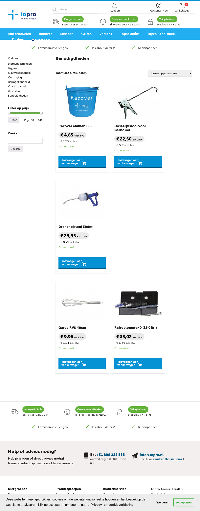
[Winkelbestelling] (170, 73)
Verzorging (15, 77)
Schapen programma (22, 444)
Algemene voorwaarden (119, 390)
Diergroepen (17, 368)
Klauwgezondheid (19, 73)
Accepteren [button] (183, 502)
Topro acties (129, 34)
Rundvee (45, 34)
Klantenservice (114, 368)
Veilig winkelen (113, 385)
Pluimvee (14, 418)
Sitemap (108, 413)
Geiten (86, 34)
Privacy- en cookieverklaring (123, 396)
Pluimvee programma (23, 455)
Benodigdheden (18, 95)
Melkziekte (63, 396)
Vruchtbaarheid (17, 86)
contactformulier (167, 338)
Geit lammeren (18, 402)
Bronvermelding (114, 407)
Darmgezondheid (19, 82)
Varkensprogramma (21, 449)
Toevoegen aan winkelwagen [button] (72, 151)
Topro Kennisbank (161, 34)
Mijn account (112, 379)
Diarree (61, 379)
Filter (14, 119)
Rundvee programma (22, 438)
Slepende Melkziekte (69, 402)
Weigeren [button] (163, 502)
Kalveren (14, 379)
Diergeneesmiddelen (21, 63)
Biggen (12, 68)
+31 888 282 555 (111, 334)
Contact (108, 374)
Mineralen (62, 407)
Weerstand (14, 91)
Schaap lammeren (20, 390)
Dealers (18, 40)
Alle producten (19, 34)
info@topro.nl (152, 334)
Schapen (66, 34)
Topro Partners (113, 418)
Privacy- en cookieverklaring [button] (112, 504)
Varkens (106, 34)
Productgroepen (68, 368)
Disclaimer (110, 402)
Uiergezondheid (67, 413)
